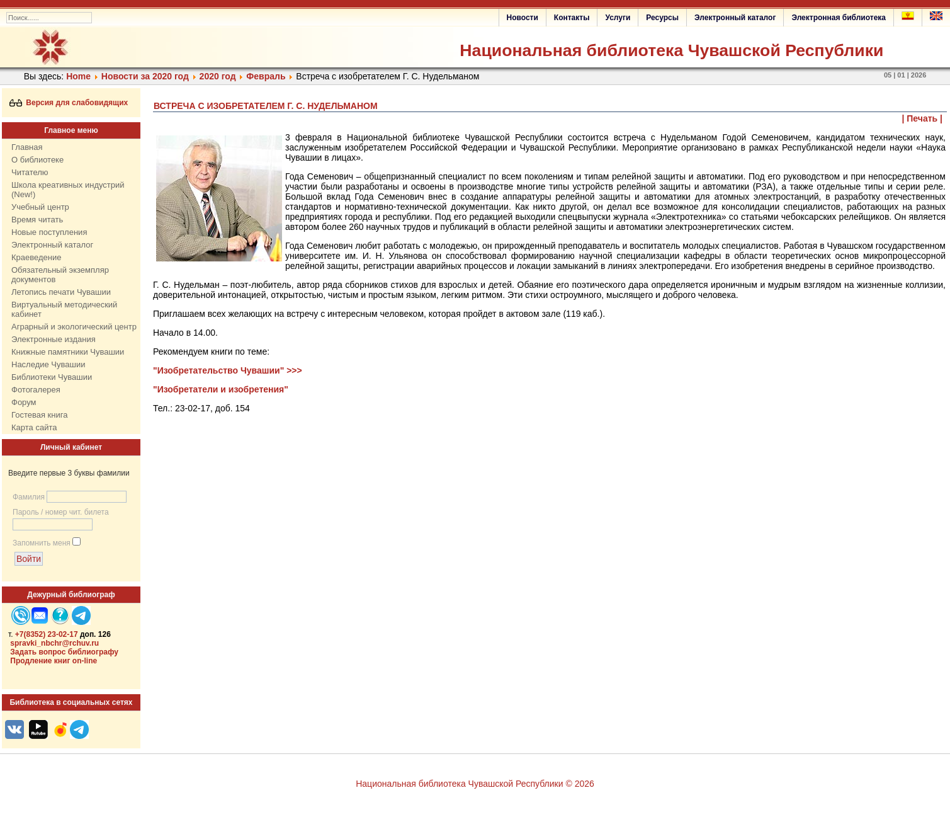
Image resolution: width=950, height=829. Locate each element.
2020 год (218, 76)
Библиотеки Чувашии (51, 377)
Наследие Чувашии (48, 364)
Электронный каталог (735, 17)
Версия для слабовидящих (68, 102)
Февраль (265, 76)
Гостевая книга (39, 415)
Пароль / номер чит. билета (61, 512)
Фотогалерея (35, 389)
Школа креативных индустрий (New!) (68, 189)
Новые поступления (49, 232)
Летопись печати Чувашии (61, 292)
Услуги (617, 17)
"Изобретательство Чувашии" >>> (227, 370)
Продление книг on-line (53, 660)
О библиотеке (37, 159)
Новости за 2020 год (145, 76)
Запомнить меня (42, 543)
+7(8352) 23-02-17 (46, 634)
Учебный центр (40, 207)
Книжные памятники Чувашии (67, 352)
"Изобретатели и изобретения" (220, 389)
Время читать (37, 219)
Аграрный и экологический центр (74, 326)
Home (78, 76)
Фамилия (29, 497)
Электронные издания (53, 339)
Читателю (29, 172)
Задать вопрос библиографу (64, 652)
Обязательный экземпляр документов (60, 274)
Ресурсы (662, 17)
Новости (522, 17)
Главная (26, 147)
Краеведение (36, 257)
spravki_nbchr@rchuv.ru (54, 643)
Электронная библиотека (838, 17)
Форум (24, 402)
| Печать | (922, 118)
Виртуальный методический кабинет (64, 309)
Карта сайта (34, 427)
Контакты (572, 17)
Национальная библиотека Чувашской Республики (671, 50)
